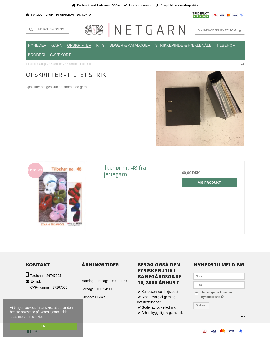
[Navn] (219, 276)
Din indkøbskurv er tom (221, 30)
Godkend (201, 305)
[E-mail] (219, 285)
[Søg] (47, 29)
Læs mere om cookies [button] (27, 317)
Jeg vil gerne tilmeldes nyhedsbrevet (222, 294)
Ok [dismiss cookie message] (43, 326)
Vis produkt (209, 182)
